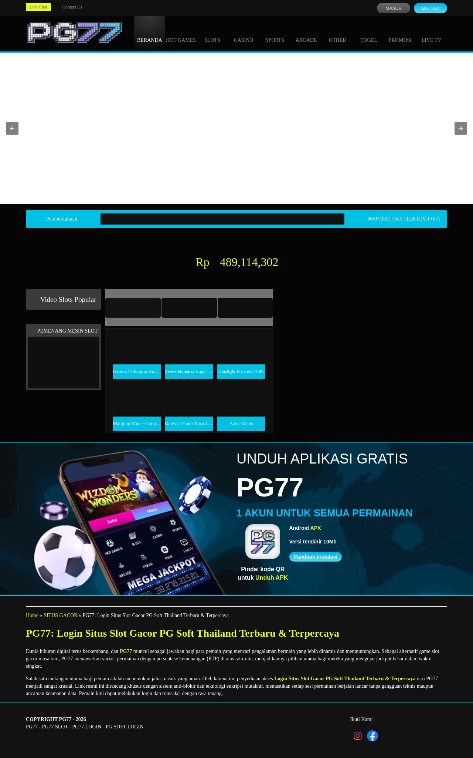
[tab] (133, 308)
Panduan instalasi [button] (315, 557)
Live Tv (432, 33)
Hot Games (181, 33)
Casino (243, 33)
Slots (212, 33)
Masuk (393, 8)
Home (32, 615)
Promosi (400, 33)
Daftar (430, 8)
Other (337, 33)
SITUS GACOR (60, 615)
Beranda (149, 33)
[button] (12, 128)
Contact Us (72, 7)
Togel (368, 33)
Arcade (306, 33)
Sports (275, 33)
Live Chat (38, 7)
